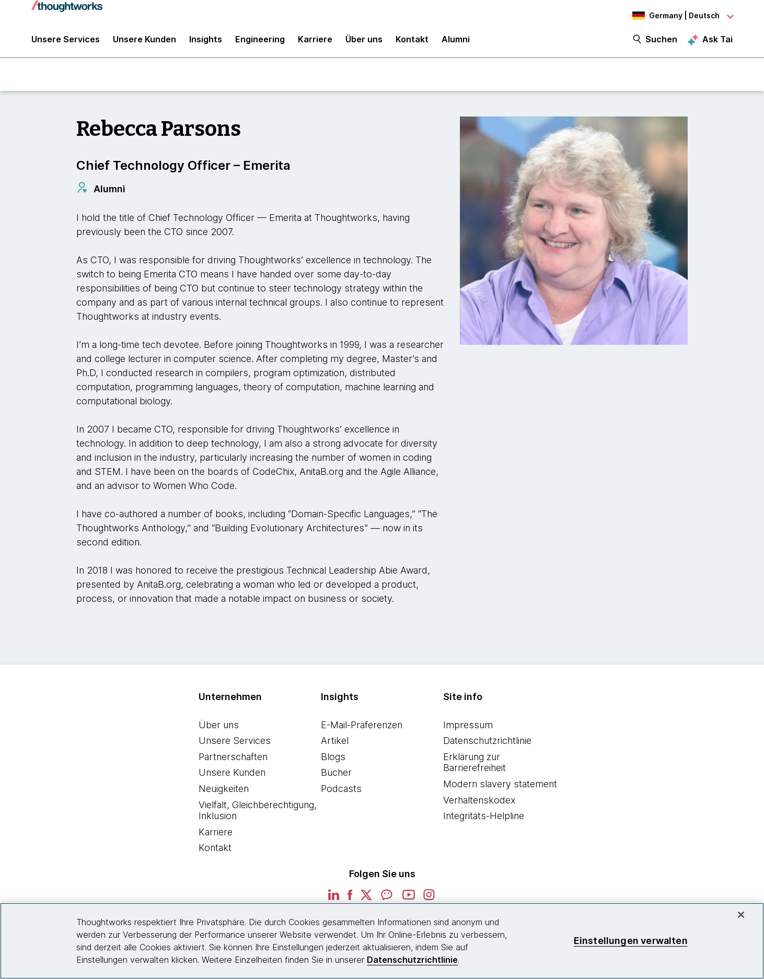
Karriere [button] (315, 43)
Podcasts (341, 793)
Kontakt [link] (412, 43)
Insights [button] (205, 43)
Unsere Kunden (232, 777)
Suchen (661, 43)
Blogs (333, 760)
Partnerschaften (233, 760)
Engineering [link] (260, 43)
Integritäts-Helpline (483, 820)
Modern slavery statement (500, 788)
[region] (382, 941)
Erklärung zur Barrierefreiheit (474, 766)
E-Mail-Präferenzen (361, 729)
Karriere (216, 836)
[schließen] (741, 914)
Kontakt (215, 852)
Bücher (336, 777)
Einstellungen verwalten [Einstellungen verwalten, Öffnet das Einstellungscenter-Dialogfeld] (631, 940)
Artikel (335, 745)
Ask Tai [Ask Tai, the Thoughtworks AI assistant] (717, 42)
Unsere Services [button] (65, 43)
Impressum (468, 729)
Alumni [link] (456, 43)
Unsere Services (235, 745)
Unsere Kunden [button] (144, 43)
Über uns (219, 729)
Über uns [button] (364, 43)
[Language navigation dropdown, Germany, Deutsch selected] (675, 15)
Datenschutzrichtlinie (487, 745)
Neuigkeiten (224, 793)
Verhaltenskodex (479, 804)
